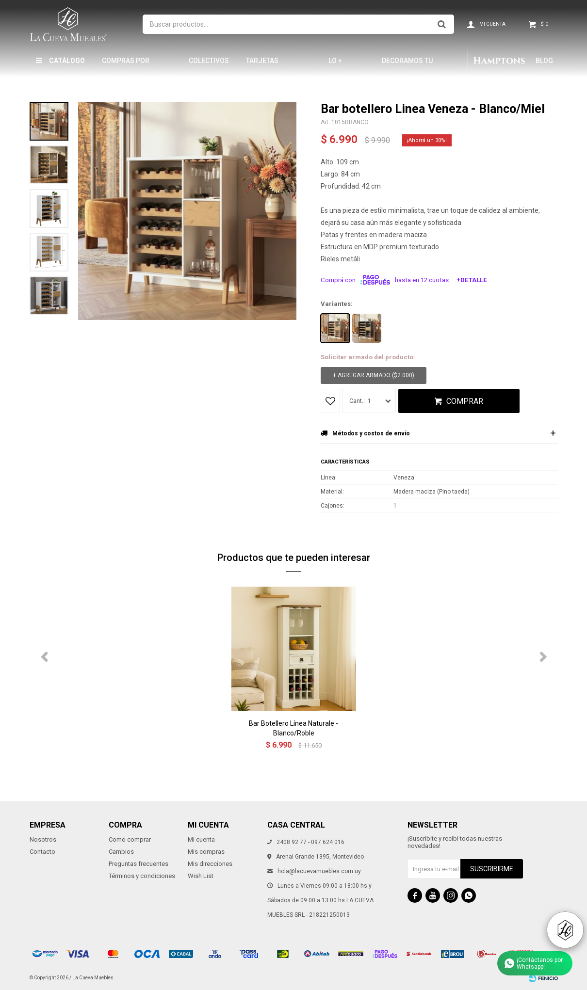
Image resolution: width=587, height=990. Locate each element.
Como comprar (130, 839)
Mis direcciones (210, 863)
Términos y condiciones (142, 875)
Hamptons (499, 60)
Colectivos (209, 60)
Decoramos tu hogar (407, 65)
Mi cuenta (201, 839)
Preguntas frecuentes (138, 863)
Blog (544, 60)
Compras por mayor (125, 65)
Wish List (200, 875)
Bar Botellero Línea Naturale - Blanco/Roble (293, 728)
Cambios (121, 851)
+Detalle (472, 280)
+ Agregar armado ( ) (373, 375)
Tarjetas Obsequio (262, 65)
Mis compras (206, 851)
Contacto (42, 851)
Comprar (464, 401)
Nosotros (43, 839)
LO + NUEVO (339, 65)
